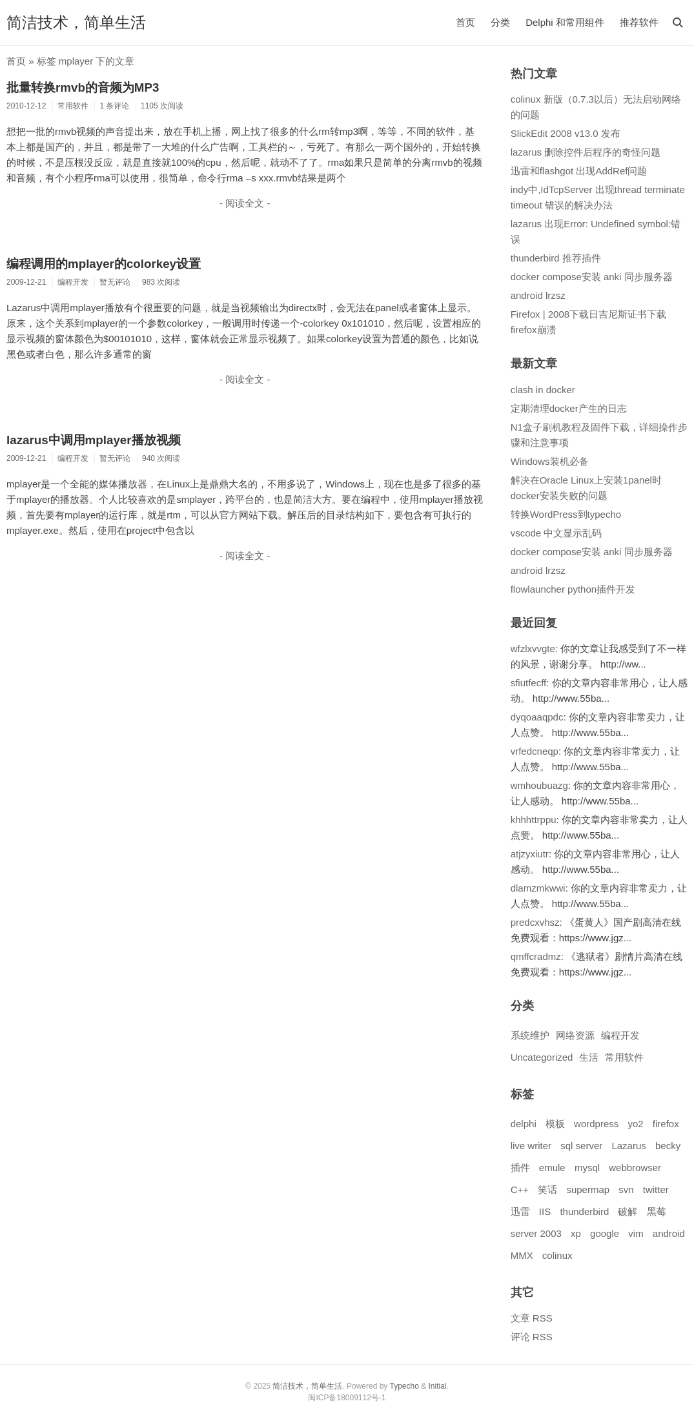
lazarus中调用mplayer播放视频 (93, 440)
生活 (588, 1057)
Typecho (403, 1386)
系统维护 (530, 1035)
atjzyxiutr (530, 853)
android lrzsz (538, 295)
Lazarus (628, 1145)
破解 (627, 1211)
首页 (465, 22)
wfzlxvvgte (533, 648)
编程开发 (620, 1035)
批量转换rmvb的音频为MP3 (82, 87)
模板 (555, 1123)
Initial (438, 1386)
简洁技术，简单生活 (76, 22)
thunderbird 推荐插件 (556, 257)
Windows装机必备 (550, 461)
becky (667, 1145)
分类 (500, 22)
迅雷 (520, 1211)
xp (576, 1233)
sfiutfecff (529, 682)
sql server (581, 1145)
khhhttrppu (533, 819)
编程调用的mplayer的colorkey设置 (103, 264)
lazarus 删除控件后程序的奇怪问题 (586, 152)
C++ (520, 1189)
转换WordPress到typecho (566, 514)
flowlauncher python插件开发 (573, 589)
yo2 (635, 1123)
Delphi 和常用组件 (565, 22)
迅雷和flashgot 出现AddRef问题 (579, 170)
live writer (531, 1145)
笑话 (547, 1189)
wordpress (596, 1123)
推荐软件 (639, 22)
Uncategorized (542, 1057)
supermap (587, 1189)
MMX (522, 1255)
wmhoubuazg (539, 785)
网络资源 (575, 1035)
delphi (523, 1123)
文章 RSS (532, 1317)
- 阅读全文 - (244, 203)
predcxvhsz (535, 922)
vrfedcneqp (534, 751)
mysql (587, 1167)
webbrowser (635, 1167)
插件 (520, 1167)
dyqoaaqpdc (537, 716)
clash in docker (543, 389)
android (669, 1233)
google (604, 1233)
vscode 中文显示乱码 (556, 532)
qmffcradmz (536, 956)
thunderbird (584, 1211)
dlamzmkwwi (538, 888)
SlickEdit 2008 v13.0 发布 (565, 133)
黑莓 (656, 1211)
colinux (557, 1255)
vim (635, 1233)
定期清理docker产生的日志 (569, 408)
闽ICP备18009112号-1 (346, 1397)
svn (625, 1189)
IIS (545, 1211)
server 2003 (536, 1233)
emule (552, 1167)
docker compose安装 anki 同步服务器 (592, 276)
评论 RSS (532, 1336)
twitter (656, 1189)
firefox (666, 1123)
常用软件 (624, 1057)
